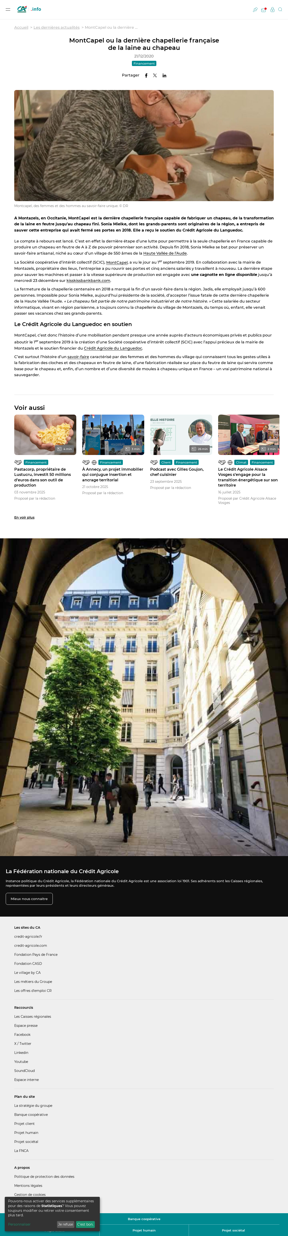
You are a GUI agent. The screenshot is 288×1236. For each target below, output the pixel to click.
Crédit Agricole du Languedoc (113, 348)
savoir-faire (78, 357)
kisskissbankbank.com (88, 280)
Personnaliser (19, 1224)
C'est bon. (85, 1224)
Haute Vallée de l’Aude (165, 253)
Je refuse (65, 1224)
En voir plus (24, 517)
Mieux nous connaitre (29, 899)
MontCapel (117, 262)
